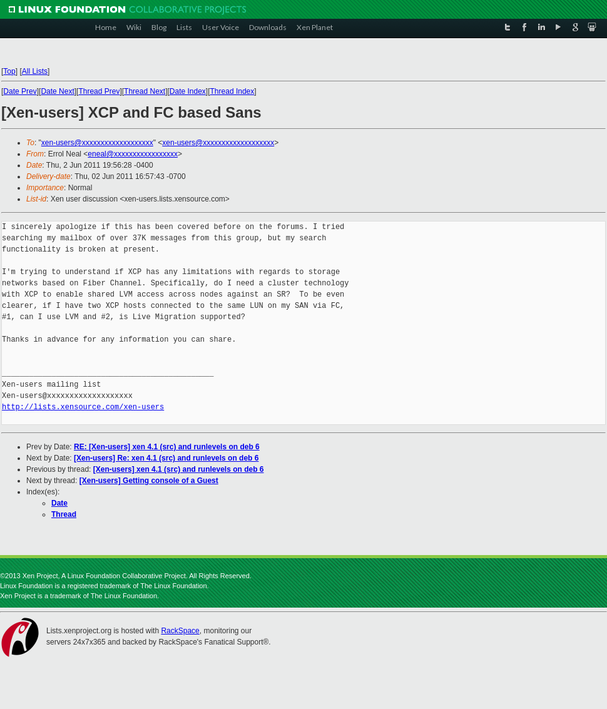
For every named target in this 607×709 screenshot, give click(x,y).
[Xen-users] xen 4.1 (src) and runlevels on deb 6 (178, 469)
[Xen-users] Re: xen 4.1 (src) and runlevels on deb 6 (166, 458)
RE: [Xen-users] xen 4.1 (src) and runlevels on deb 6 (167, 446)
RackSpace (180, 630)
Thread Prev (99, 91)
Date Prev (19, 91)
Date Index (188, 91)
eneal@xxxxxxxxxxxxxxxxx (133, 154)
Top (9, 71)
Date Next (57, 91)
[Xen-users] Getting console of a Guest (148, 480)
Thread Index (232, 91)
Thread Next (144, 91)
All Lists (35, 71)
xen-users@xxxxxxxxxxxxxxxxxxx (97, 142)
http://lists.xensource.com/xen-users (83, 407)
